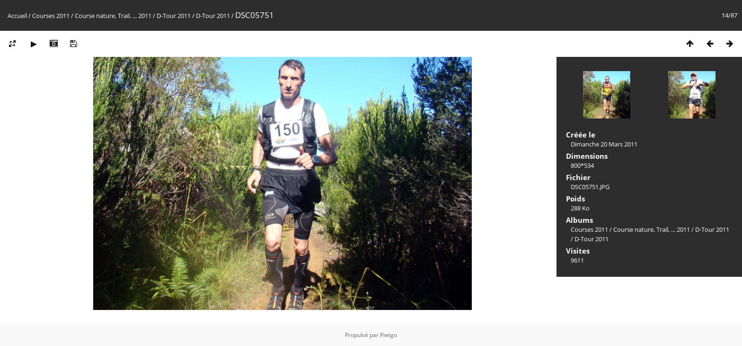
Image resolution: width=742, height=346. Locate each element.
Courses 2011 (51, 15)
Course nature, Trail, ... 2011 (113, 15)
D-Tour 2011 (174, 15)
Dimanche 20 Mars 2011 (604, 144)
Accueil (17, 15)
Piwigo (388, 335)
